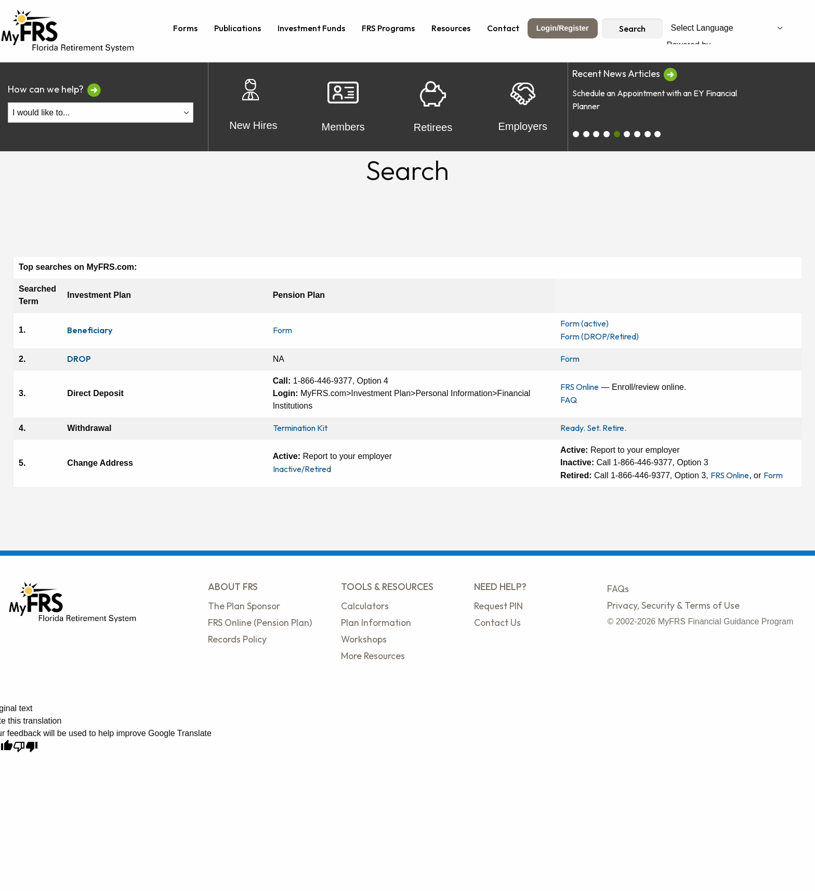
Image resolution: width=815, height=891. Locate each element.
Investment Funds (311, 28)
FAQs (618, 589)
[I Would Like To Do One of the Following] (100, 112)
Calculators (365, 606)
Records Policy (237, 639)
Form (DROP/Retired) (599, 336)
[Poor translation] (25, 747)
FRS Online (579, 387)
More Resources (373, 656)
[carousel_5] (627, 134)
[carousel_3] (606, 134)
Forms (185, 28)
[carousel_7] (648, 134)
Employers (522, 107)
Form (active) (584, 323)
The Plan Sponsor (244, 606)
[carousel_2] (596, 134)
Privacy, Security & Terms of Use (673, 605)
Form (282, 330)
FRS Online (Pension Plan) (260, 622)
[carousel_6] (637, 134)
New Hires (253, 106)
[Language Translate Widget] (726, 28)
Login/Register (562, 28)
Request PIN (498, 606)
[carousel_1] (586, 134)
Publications (237, 28)
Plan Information (376, 622)
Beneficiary (89, 330)
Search (632, 28)
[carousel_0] (576, 134)
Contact (503, 28)
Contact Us (497, 622)
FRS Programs (388, 28)
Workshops (364, 639)
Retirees (433, 107)
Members (342, 107)
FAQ (568, 400)
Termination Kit (300, 428)
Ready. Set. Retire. (593, 428)
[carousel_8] (657, 134)
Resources (450, 28)
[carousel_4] (617, 134)
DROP (79, 358)
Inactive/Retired (302, 469)
